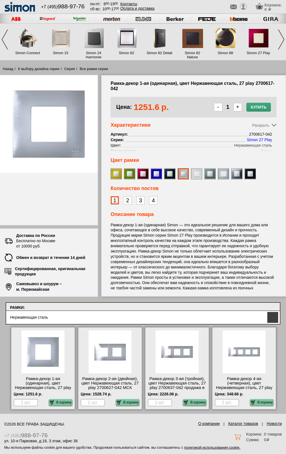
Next (281, 39)
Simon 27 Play (258, 53)
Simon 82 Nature (192, 55)
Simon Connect (27, 53)
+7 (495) (63, 6)
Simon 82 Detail (159, 53)
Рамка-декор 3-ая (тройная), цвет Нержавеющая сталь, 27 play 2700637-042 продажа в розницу (177, 385)
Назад (8, 69)
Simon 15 (60, 53)
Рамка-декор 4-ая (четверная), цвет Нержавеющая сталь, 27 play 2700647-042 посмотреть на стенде (244, 387)
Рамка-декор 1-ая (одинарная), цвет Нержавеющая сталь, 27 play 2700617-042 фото (43, 385)
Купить (258, 107)
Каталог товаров (243, 423)
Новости (274, 423)
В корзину (61, 402)
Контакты (128, 4)
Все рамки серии (94, 69)
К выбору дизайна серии (38, 69)
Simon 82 (126, 53)
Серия (69, 69)
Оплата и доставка (137, 8)
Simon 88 (225, 53)
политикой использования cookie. (212, 447)
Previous (4, 39)
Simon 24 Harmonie (93, 55)
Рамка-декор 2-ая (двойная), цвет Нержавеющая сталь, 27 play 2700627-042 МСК (110, 383)
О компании (209, 423)
